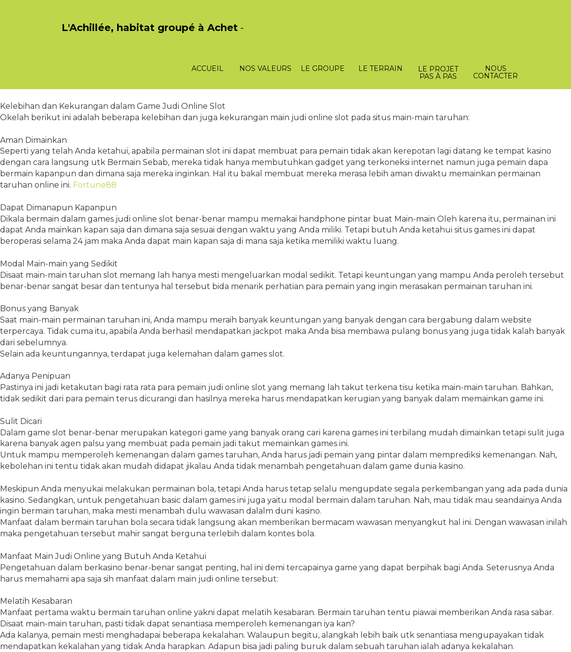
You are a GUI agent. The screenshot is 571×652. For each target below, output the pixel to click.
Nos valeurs (265, 68)
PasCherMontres (87, 38)
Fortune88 (95, 185)
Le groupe (323, 68)
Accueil (207, 68)
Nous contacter (495, 72)
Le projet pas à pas (438, 73)
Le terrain (380, 68)
